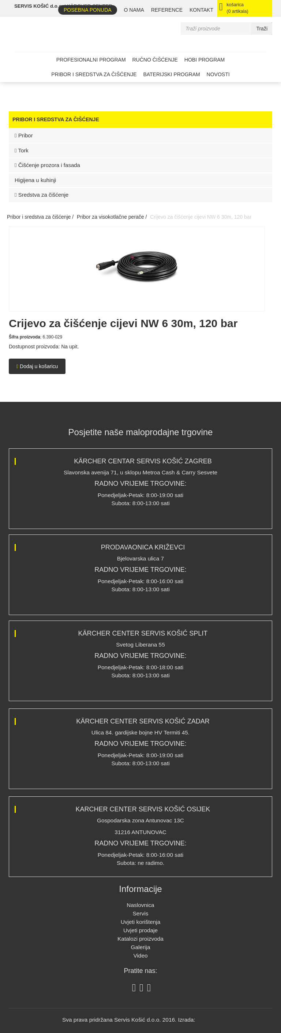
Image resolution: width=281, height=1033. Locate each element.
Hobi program (204, 60)
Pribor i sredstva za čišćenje (93, 74)
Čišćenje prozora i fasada (47, 165)
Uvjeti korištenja (141, 922)
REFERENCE (167, 10)
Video (140, 955)
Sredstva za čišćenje (41, 195)
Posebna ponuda (88, 10)
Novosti (218, 74)
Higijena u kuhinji (35, 180)
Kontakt (201, 10)
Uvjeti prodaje (140, 930)
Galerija (140, 947)
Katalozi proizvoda (140, 939)
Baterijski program (171, 74)
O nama (134, 10)
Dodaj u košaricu (37, 366)
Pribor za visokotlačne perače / (112, 217)
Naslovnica (140, 905)
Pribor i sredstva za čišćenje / (40, 217)
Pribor (24, 135)
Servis (141, 913)
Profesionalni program (91, 60)
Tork (22, 150)
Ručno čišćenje (154, 60)
